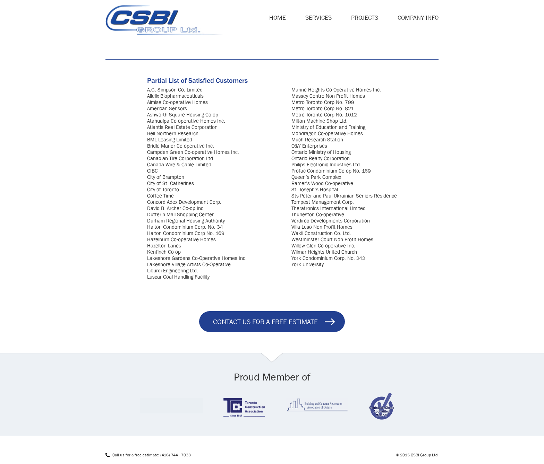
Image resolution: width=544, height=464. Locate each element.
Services (318, 17)
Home (277, 17)
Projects (364, 17)
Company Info (418, 17)
